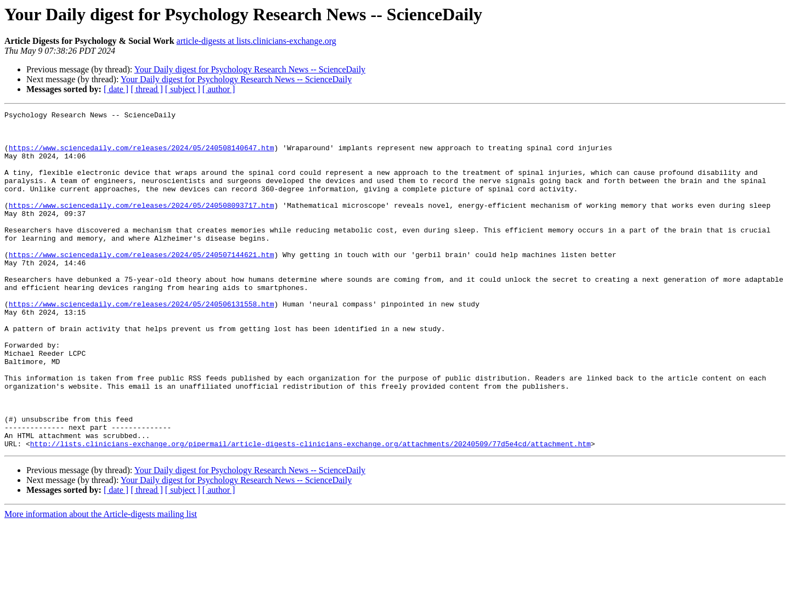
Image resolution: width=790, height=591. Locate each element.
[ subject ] (182, 89)
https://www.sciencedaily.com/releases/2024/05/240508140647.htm (141, 156)
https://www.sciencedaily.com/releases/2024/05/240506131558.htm (141, 343)
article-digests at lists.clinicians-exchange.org (256, 41)
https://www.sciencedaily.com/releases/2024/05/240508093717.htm (141, 225)
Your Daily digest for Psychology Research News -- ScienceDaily (249, 69)
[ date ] (116, 89)
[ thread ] (147, 89)
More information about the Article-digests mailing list (100, 581)
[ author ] (218, 89)
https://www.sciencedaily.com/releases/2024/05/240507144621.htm (141, 284)
